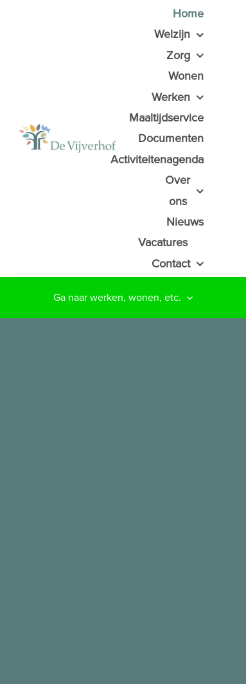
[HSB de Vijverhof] (97, 138)
